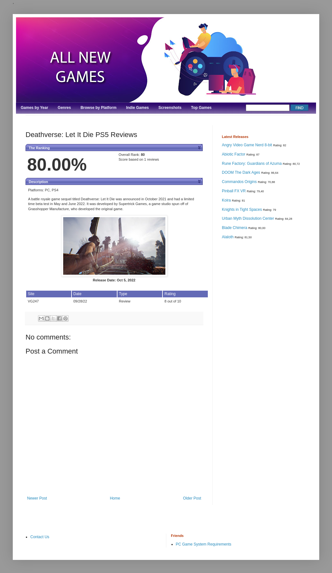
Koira (227, 200)
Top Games (201, 107)
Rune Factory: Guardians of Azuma (252, 163)
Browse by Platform (98, 107)
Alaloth (228, 237)
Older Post (192, 498)
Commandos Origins (240, 182)
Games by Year (34, 107)
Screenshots (169, 107)
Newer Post (37, 498)
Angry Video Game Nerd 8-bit (247, 145)
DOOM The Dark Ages (241, 172)
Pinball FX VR (234, 191)
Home (115, 498)
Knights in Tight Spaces (242, 209)
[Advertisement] (245, 345)
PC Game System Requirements (203, 544)
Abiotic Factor (234, 154)
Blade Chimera (235, 227)
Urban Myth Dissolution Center (248, 218)
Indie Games (137, 107)
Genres (64, 107)
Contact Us (39, 537)
